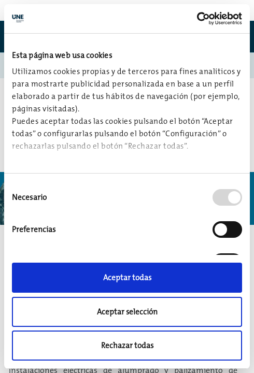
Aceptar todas (127, 277)
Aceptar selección (127, 312)
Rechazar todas (127, 345)
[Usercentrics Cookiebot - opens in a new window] (196, 18)
